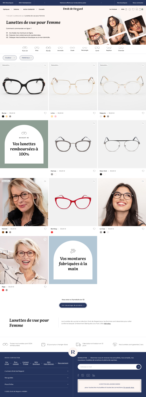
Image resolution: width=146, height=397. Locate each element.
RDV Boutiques (8, 3)
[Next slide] (101, 2)
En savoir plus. (128, 387)
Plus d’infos (9, 384)
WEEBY (24, 391)
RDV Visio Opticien (49, 363)
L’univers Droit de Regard (14, 371)
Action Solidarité (29, 9)
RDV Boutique (36, 363)
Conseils (41, 9)
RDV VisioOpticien (25, 3)
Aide (124, 9)
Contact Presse (26, 363)
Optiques (6, 9)
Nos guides (9, 378)
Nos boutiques (122, 3)
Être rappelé (16, 363)
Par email (7, 363)
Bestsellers (5, 65)
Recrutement (63, 363)
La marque (113, 9)
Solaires (16, 9)
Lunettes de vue (18, 16)
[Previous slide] (45, 2)
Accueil (9, 16)
